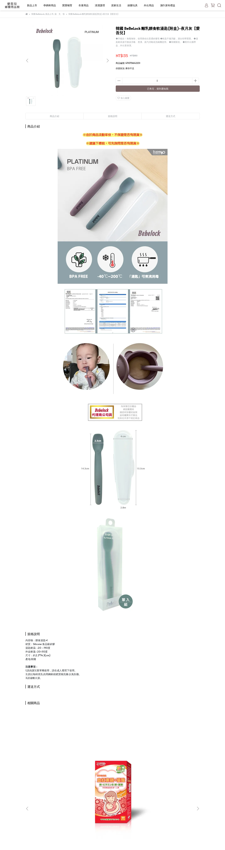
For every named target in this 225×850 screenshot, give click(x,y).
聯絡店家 (70, 820)
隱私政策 (70, 810)
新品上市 (32, 5)
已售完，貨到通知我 (157, 88)
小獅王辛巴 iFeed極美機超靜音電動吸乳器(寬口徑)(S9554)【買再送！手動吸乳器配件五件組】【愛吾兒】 (91, 758)
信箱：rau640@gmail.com (39, 793)
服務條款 (70, 815)
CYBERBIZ (109, 842)
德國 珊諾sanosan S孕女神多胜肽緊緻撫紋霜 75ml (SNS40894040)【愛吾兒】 (134, 758)
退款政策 (70, 806)
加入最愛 (123, 97)
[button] (107, 60)
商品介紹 (54, 116)
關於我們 (70, 791)
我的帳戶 (70, 801)
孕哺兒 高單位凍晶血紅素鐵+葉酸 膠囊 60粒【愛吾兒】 (49, 758)
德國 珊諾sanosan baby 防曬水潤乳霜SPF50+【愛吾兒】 (176, 758)
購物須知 (70, 796)
